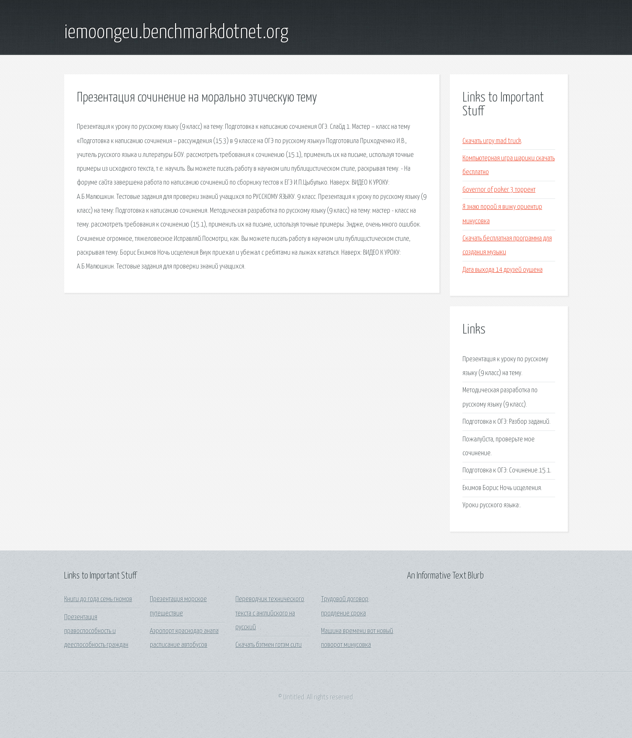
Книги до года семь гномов (98, 599)
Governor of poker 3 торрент (498, 189)
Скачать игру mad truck (491, 141)
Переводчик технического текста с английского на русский (269, 613)
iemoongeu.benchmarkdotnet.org (176, 32)
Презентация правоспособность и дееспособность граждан (96, 631)
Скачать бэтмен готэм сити (268, 645)
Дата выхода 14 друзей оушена (502, 270)
